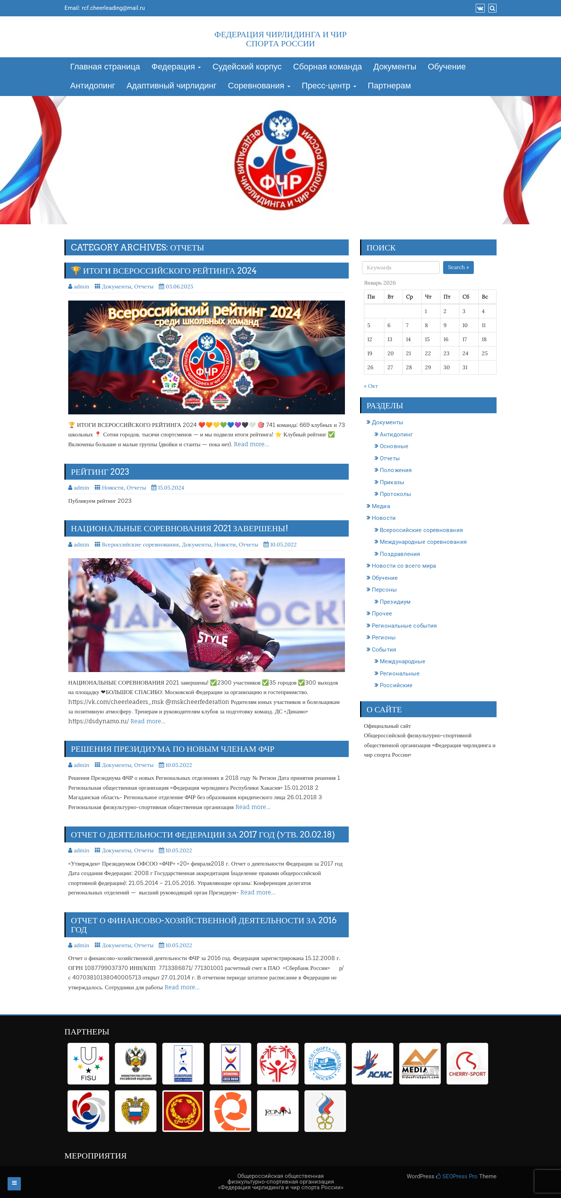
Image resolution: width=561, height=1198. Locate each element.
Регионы (384, 637)
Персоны (384, 589)
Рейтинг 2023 (100, 472)
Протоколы (395, 494)
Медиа (381, 506)
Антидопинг (92, 86)
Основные (394, 446)
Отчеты (144, 286)
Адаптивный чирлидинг (172, 86)
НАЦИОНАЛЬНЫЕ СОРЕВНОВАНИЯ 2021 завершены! (179, 528)
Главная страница (105, 67)
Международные (402, 661)
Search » (458, 267)
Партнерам (389, 86)
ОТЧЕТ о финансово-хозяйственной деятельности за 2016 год (204, 924)
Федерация (176, 67)
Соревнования (259, 86)
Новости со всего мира (404, 565)
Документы (394, 67)
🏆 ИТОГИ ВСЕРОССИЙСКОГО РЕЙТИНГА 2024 (164, 270)
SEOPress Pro (457, 1176)
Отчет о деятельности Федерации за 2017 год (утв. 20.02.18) (203, 834)
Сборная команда (327, 67)
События (384, 649)
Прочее (382, 613)
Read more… (251, 444)
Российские (396, 685)
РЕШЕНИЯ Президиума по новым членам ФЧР (172, 749)
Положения (396, 470)
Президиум (395, 601)
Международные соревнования (423, 541)
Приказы (392, 482)
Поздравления (400, 554)
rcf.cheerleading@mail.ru (113, 8)
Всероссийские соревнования (140, 544)
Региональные (400, 673)
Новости (113, 487)
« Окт (371, 386)
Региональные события (404, 625)
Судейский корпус (247, 67)
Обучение (447, 67)
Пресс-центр (329, 86)
